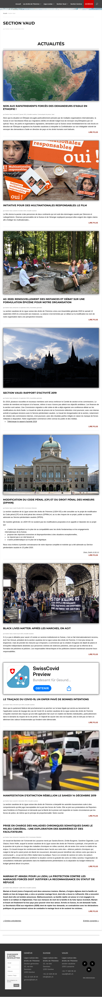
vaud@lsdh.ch (67, 974)
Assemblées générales (36, 307)
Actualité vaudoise (32, 114)
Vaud (52, 114)
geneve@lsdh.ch (30, 980)
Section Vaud (61, 4)
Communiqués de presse (44, 114)
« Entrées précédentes (12, 921)
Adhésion (89, 4)
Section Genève (77, 4)
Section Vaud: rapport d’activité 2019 (30, 392)
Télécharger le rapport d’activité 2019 (22, 422)
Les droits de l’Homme (31, 4)
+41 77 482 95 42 (69, 971)
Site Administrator (89, 978)
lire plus (93, 132)
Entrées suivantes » (91, 921)
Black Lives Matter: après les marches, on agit (37, 628)
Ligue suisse (48, 4)
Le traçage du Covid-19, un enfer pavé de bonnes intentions (46, 699)
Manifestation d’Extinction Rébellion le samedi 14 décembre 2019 (49, 795)
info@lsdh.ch (48, 977)
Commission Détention (31, 508)
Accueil (18, 4)
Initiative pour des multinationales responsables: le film (45, 205)
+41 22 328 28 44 (31, 977)
